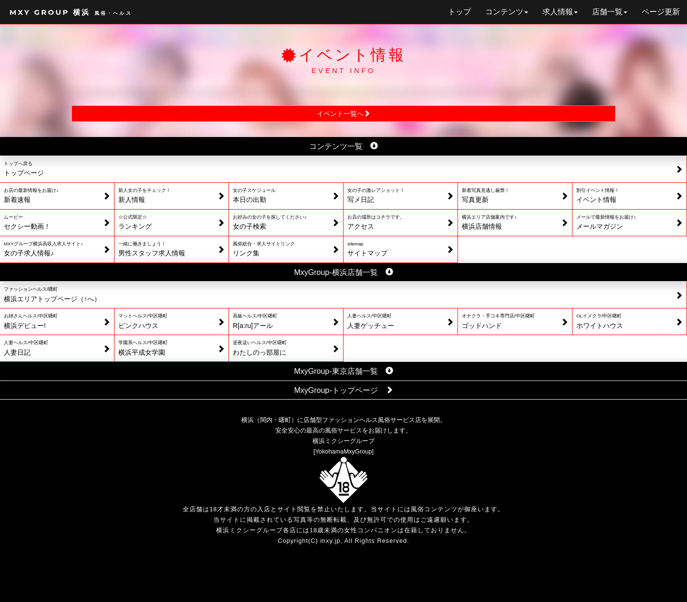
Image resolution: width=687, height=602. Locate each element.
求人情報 (560, 12)
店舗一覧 (609, 12)
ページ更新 (661, 12)
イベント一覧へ (343, 113)
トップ (459, 12)
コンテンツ (506, 12)
